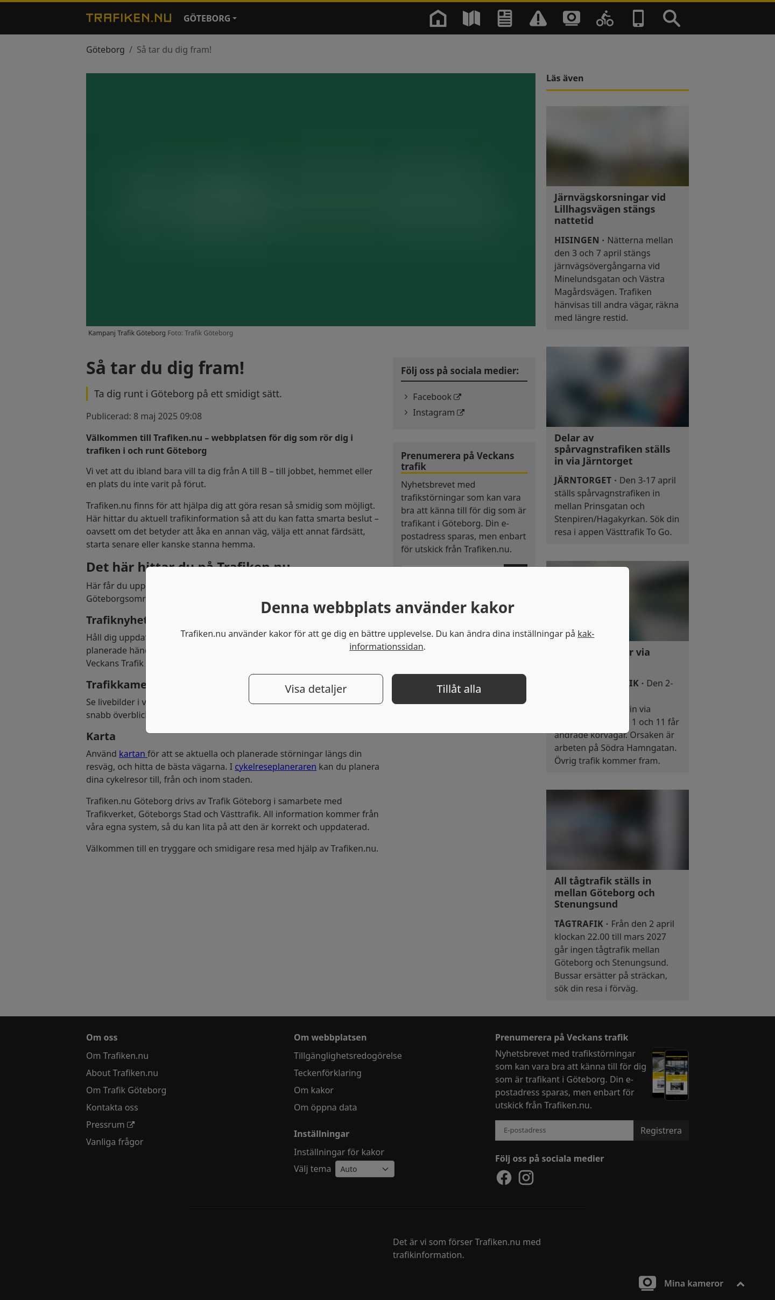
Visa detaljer (316, 688)
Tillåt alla (459, 688)
